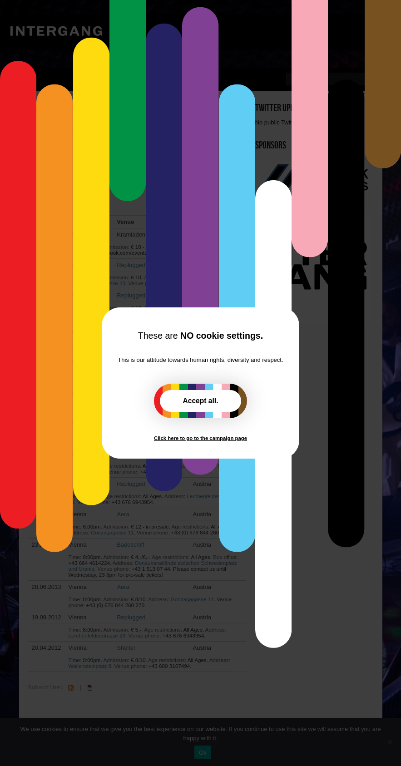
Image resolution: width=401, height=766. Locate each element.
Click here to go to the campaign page (200, 438)
